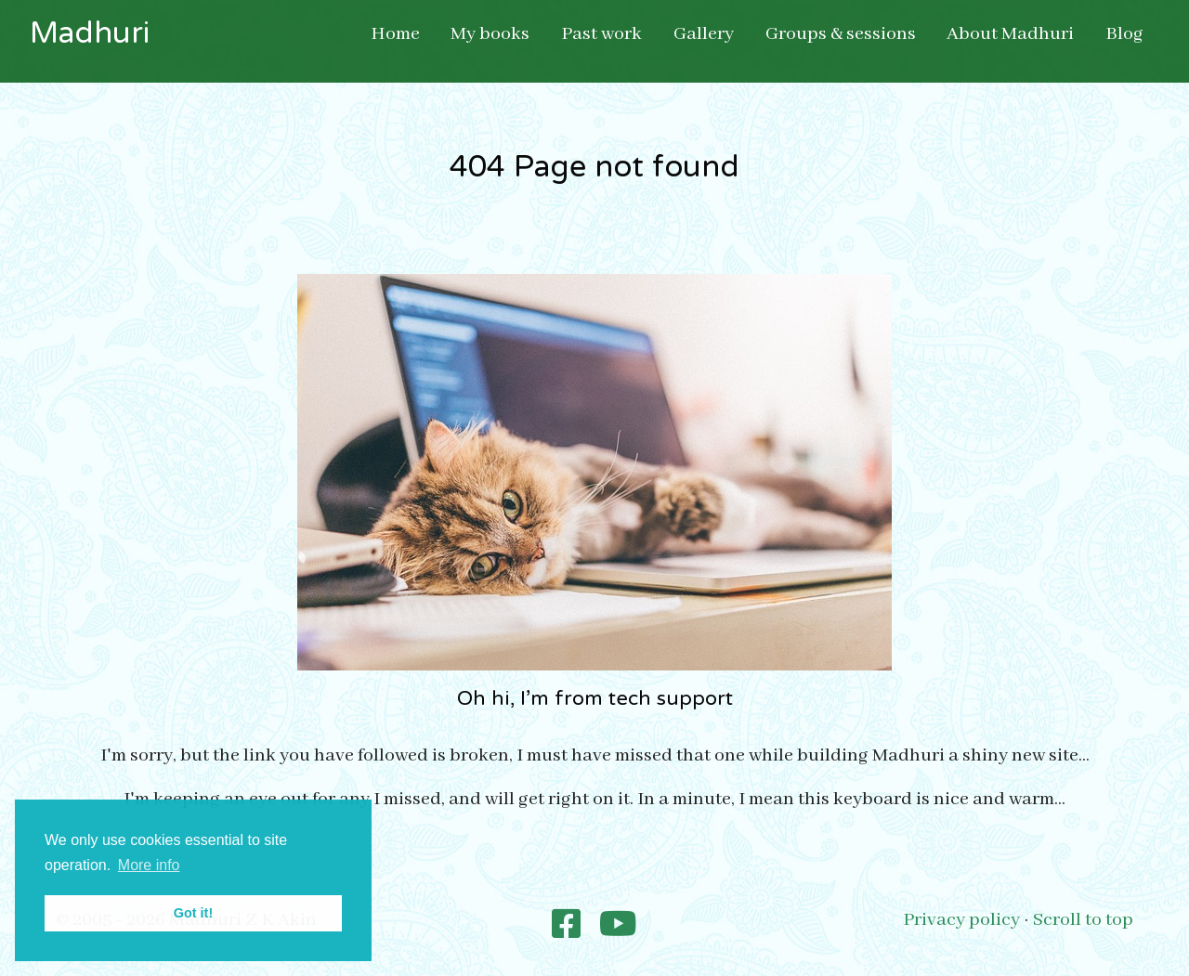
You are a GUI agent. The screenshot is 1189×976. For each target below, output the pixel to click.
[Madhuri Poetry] (566, 926)
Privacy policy (961, 919)
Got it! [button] (193, 912)
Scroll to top (1083, 919)
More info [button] (149, 865)
